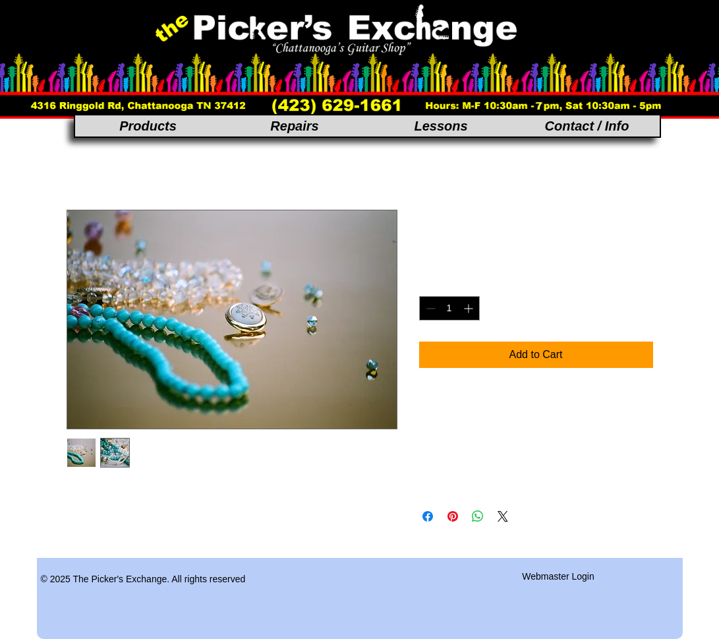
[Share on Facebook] (428, 516)
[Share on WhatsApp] (478, 516)
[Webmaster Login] (558, 576)
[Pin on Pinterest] (453, 516)
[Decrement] (429, 308)
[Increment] (469, 308)
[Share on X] (503, 516)
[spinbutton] (449, 308)
